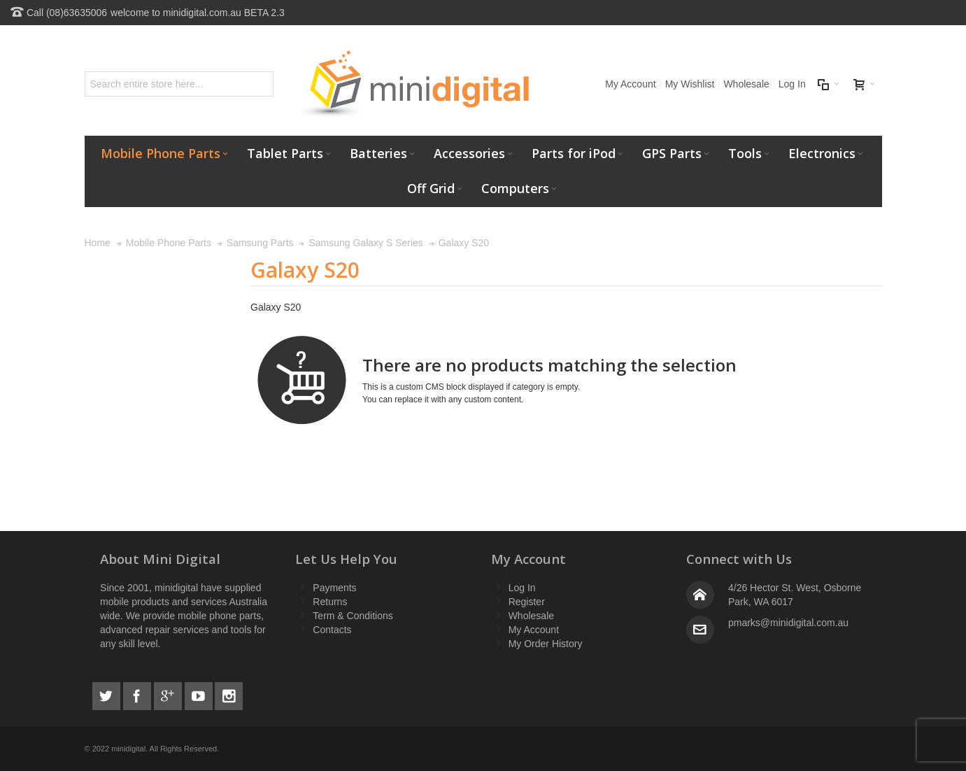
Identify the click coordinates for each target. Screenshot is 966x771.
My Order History (546, 643)
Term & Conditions (352, 615)
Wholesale (746, 84)
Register (527, 601)
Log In (792, 84)
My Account (630, 84)
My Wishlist (690, 84)
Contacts (332, 629)
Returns (330, 601)
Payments (334, 587)
